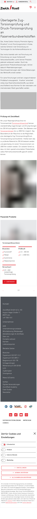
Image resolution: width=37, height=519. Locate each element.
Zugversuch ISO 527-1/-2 (11, 357)
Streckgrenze (7, 375)
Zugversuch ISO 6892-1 (11, 360)
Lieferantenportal (9, 346)
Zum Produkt (10, 281)
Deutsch (9, 1)
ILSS (4, 370)
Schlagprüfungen (9, 365)
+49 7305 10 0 (7, 319)
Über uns (6, 338)
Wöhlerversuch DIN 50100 (12, 367)
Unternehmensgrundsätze (12, 331)
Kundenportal (23, 1)
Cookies (6, 425)
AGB (4, 328)
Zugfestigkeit (7, 373)
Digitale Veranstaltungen (11, 386)
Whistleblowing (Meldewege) (13, 333)
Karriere (5, 343)
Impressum (27, 422)
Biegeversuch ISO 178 (10, 362)
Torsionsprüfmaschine (20, 123)
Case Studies (7, 391)
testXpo (5, 384)
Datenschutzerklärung (12, 422)
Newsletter (6, 394)
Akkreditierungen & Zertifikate (13, 336)
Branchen (6, 355)
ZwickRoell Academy (10, 389)
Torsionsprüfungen (7, 131)
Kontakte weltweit (9, 341)
